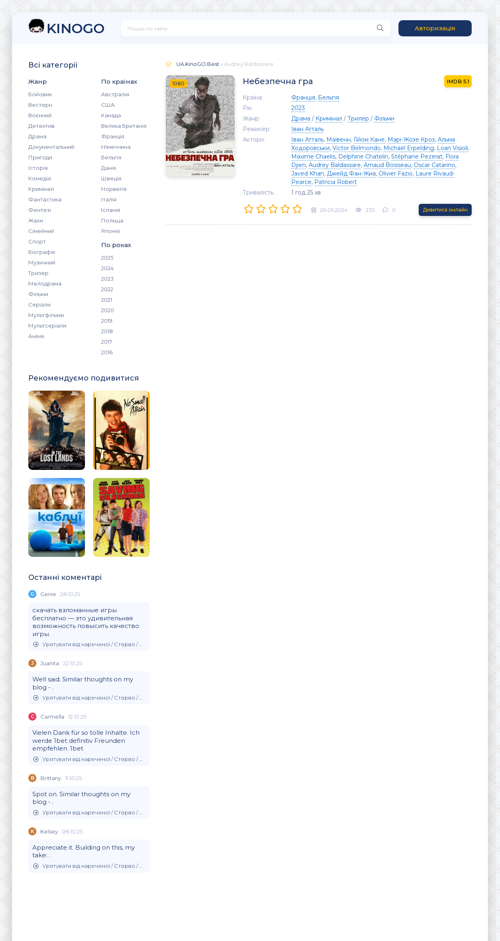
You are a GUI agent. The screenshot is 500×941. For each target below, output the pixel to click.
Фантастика (44, 199)
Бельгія (111, 157)
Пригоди (40, 157)
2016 (106, 352)
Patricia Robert (335, 182)
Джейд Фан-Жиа (351, 173)
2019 (106, 320)
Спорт (37, 241)
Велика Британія (123, 126)
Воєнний (40, 115)
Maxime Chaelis (313, 156)
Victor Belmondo (357, 148)
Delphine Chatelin (363, 156)
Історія (38, 168)
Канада (111, 115)
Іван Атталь (307, 129)
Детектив (41, 126)
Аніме (36, 336)
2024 (107, 268)
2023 (107, 278)
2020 (107, 310)
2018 (107, 331)
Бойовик (40, 94)
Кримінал (41, 189)
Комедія (39, 178)
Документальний (51, 147)
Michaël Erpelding (408, 148)
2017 (106, 341)
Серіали (39, 304)
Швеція (111, 178)
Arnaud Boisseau (387, 165)
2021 (106, 299)
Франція (112, 136)
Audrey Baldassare (335, 165)
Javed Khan (307, 173)
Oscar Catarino (434, 165)
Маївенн (338, 139)
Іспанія (110, 210)
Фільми (38, 294)
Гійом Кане (369, 139)
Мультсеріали (47, 325)
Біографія (41, 252)
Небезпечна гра (278, 81)
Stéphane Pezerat (417, 156)
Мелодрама (44, 283)
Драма (37, 136)
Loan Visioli (452, 148)
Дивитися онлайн (445, 210)
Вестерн (40, 105)
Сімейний (41, 231)
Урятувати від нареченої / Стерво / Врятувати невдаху (89, 644)
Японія (110, 231)
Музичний (41, 262)
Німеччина (116, 147)
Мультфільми (46, 315)
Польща (112, 220)
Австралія (115, 94)
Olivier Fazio (396, 173)
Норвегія (114, 189)
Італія (109, 199)
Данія (108, 168)
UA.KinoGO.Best (197, 64)
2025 (107, 257)
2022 (107, 289)
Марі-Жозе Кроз (411, 139)
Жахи (35, 220)
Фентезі (39, 210)
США (108, 105)
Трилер (38, 273)
